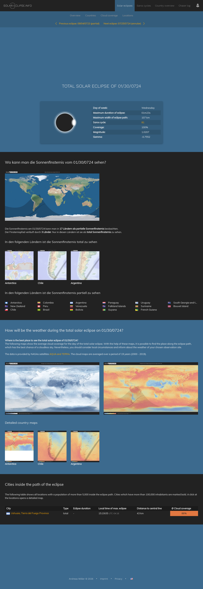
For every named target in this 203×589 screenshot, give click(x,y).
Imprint (104, 578)
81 (143, 122)
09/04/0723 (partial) (77, 23)
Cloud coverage (109, 15)
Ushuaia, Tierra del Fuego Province (30, 513)
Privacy (118, 578)
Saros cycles (144, 5)
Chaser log (184, 5)
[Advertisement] (101, 51)
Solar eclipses (125, 5)
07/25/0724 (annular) (124, 23)
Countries (90, 15)
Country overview (164, 5)
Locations (128, 15)
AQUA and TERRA (59, 354)
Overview (75, 15)
